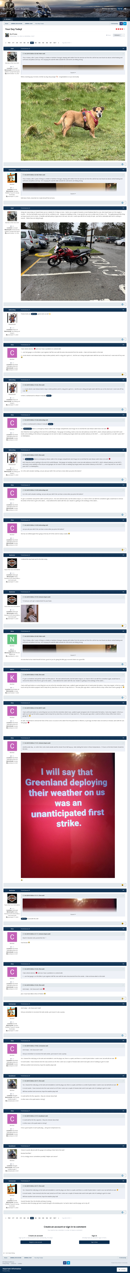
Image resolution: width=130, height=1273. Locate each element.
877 (13, 43)
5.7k (12, 363)
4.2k (12, 188)
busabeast (12, 1076)
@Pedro (34, 314)
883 (36, 43)
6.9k (12, 1094)
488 (12, 649)
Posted (25, 48)
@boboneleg (27, 428)
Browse (8, 19)
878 (17, 43)
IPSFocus (12, 1262)
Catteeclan (12, 170)
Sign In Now (94, 1242)
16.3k (12, 573)
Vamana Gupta (43, 597)
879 (21, 43)
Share (108, 35)
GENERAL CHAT (29, 36)
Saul (12, 48)
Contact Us (13, 1263)
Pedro (40, 53)
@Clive (49, 395)
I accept (122, 1269)
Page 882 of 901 (66, 43)
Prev (9, 43)
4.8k (12, 66)
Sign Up (120, 8)
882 (32, 43)
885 (43, 43)
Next (55, 43)
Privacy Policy (6, 1263)
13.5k (12, 328)
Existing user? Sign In (109, 8)
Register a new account (35, 1242)
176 (12, 687)
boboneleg (12, 310)
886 (47, 43)
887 (51, 43)
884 (39, 43)
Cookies (20, 1263)
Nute (12, 631)
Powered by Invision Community (119, 1263)
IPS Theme (5, 1262)
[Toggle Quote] (23, 53)
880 (24, 43)
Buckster (12, 555)
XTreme (14, 34)
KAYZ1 (12, 669)
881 (28, 43)
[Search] (108, 19)
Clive (12, 345)
